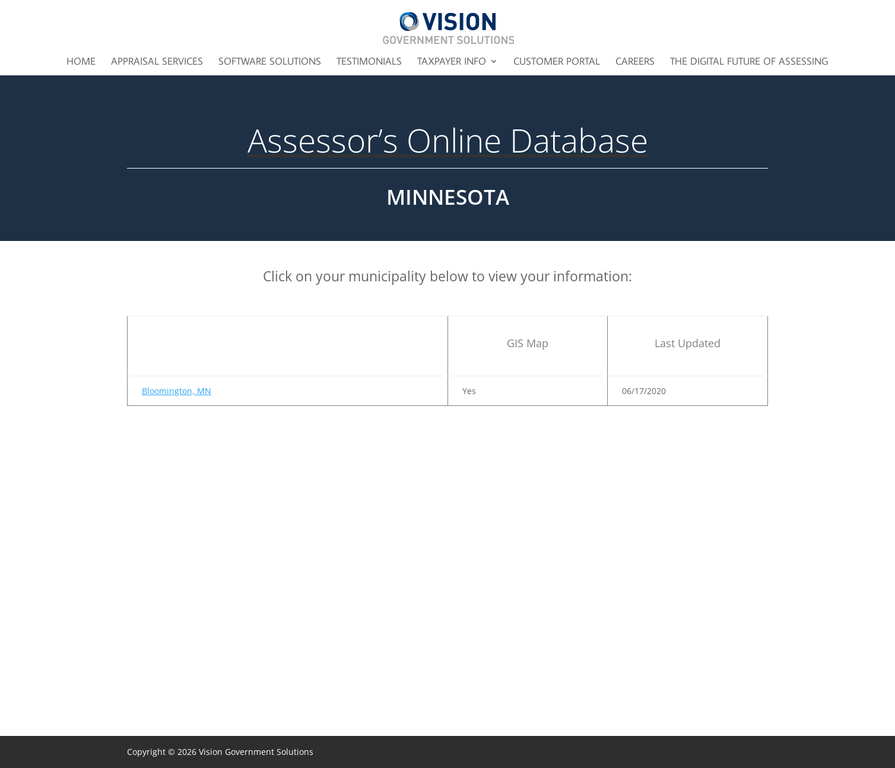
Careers (635, 62)
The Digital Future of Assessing (749, 62)
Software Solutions (269, 62)
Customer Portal (556, 62)
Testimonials (369, 62)
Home (81, 62)
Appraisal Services (157, 62)
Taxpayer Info (451, 62)
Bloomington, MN (176, 390)
